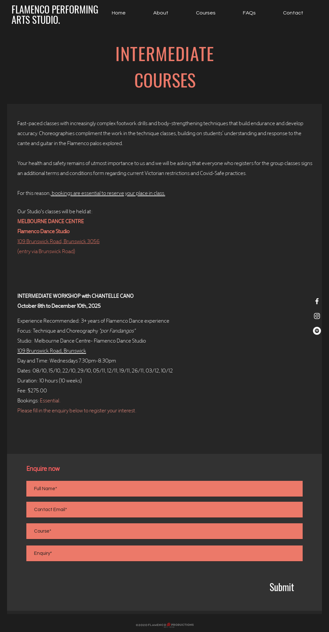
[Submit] (282, 587)
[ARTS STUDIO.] (35, 19)
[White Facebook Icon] (317, 301)
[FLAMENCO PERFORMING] (55, 9)
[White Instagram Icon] (317, 316)
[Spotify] (317, 331)
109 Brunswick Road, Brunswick (51, 350)
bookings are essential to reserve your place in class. (108, 192)
